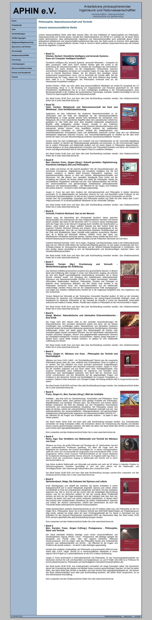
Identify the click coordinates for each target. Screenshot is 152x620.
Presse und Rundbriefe (21, 73)
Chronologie (17, 51)
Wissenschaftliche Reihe (22, 68)
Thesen (15, 77)
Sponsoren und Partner (21, 47)
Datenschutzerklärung (113, 616)
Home (14, 21)
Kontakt (137, 616)
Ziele (14, 29)
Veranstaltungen (18, 34)
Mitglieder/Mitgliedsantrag (22, 42)
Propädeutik (17, 25)
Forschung (16, 60)
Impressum (128, 616)
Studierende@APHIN (20, 55)
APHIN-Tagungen (19, 38)
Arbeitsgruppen (18, 64)
